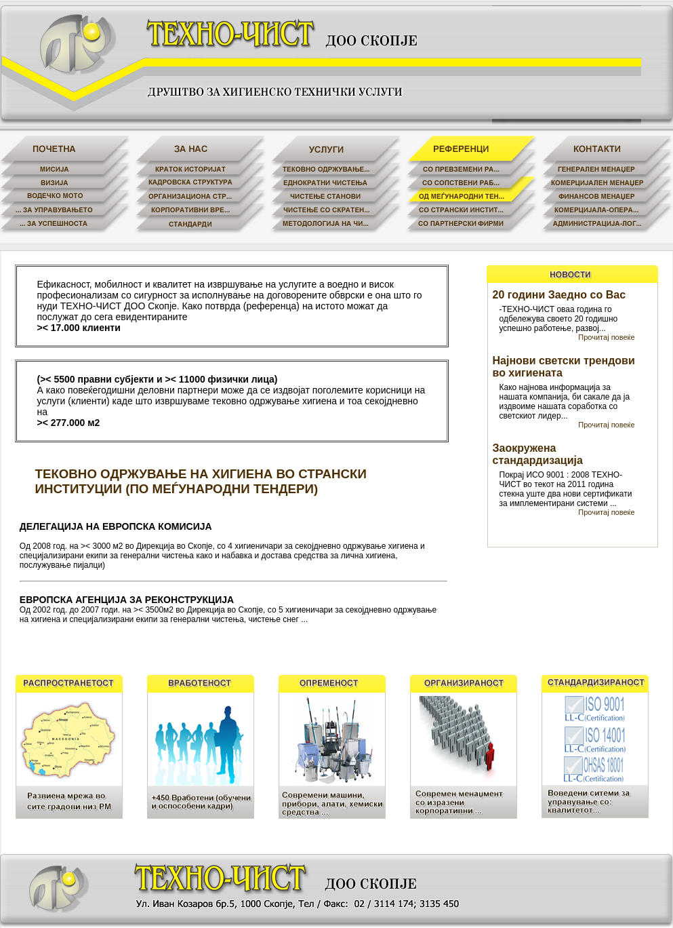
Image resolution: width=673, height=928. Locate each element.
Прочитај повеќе (606, 337)
